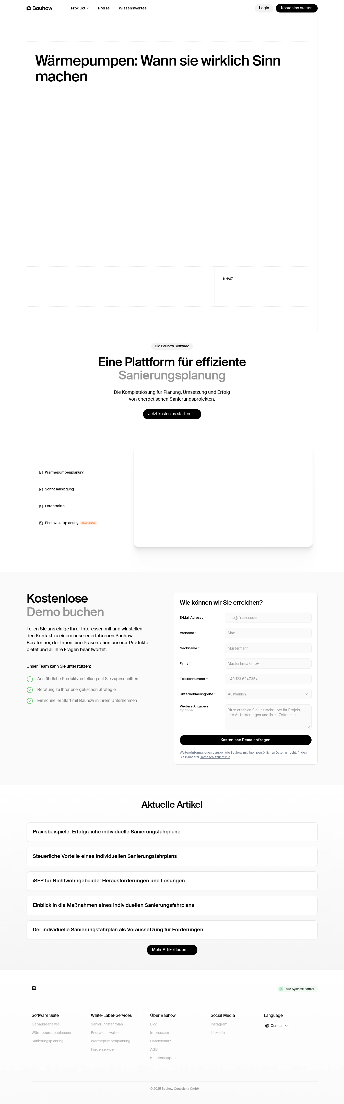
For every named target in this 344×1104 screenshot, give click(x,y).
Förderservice (102, 1049)
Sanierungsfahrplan (107, 1024)
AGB (154, 1049)
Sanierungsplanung (47, 1041)
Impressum (159, 1033)
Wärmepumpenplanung (51, 1033)
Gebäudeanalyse (46, 1024)
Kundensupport (163, 1058)
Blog (153, 1024)
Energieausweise (104, 1033)
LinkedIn (218, 1033)
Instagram (219, 1024)
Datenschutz (160, 1041)
